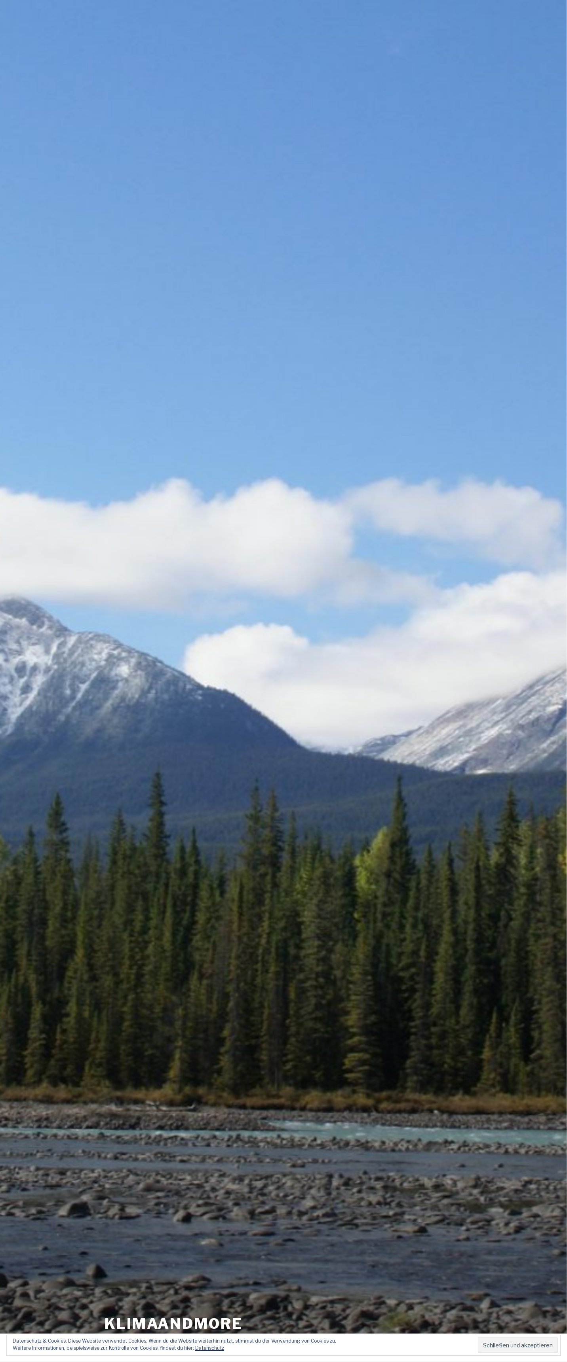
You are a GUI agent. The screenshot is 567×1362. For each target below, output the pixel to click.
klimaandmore (174, 1306)
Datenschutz (209, 1348)
